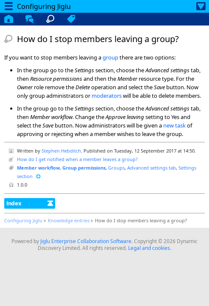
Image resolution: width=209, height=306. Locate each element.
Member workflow (38, 167)
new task (174, 125)
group (110, 57)
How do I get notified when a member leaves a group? (77, 159)
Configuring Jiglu (23, 220)
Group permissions (84, 167)
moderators (107, 95)
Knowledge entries (68, 220)
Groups (116, 167)
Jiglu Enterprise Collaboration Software (85, 241)
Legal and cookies (149, 248)
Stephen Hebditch (61, 150)
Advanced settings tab (151, 167)
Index (14, 203)
